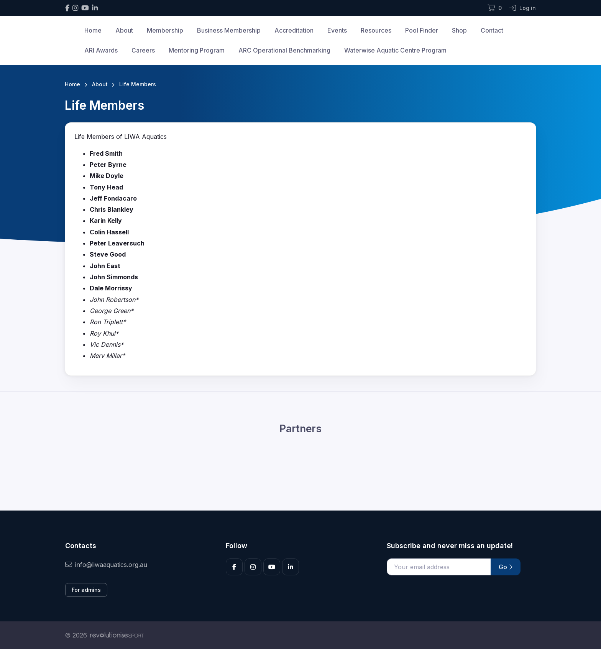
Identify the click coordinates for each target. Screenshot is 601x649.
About (124, 30)
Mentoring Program (197, 50)
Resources (376, 30)
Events (337, 30)
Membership (165, 30)
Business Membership (229, 30)
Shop (459, 30)
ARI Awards (101, 50)
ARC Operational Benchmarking (284, 50)
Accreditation (294, 30)
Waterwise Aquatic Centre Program (395, 50)
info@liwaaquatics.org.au (106, 564)
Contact (492, 30)
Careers (143, 50)
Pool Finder (421, 30)
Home (93, 30)
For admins (86, 589)
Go (505, 567)
